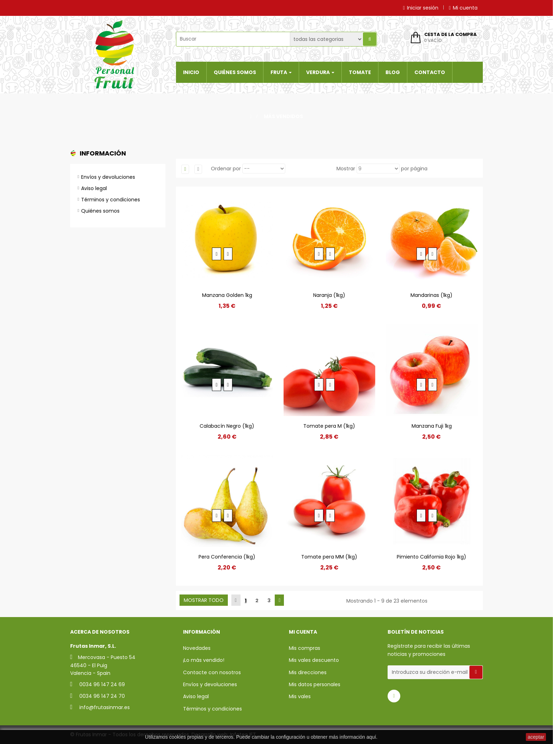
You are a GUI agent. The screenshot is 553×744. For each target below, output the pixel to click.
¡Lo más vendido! (203, 660)
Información (103, 153)
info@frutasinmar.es (104, 707)
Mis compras (304, 648)
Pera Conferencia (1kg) (227, 556)
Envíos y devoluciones (108, 177)
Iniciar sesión (420, 7)
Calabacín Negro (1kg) (227, 425)
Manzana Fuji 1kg (432, 425)
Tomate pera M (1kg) (329, 425)
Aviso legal (94, 188)
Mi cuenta (463, 7)
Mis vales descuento (314, 660)
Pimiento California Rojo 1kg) (431, 556)
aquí (371, 737)
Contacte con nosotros (212, 672)
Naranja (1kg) (329, 295)
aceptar (536, 737)
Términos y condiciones (110, 199)
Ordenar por (226, 168)
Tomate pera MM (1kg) (329, 556)
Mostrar (345, 168)
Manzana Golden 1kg (227, 295)
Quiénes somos (100, 210)
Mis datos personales (314, 684)
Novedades (197, 648)
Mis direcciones (308, 672)
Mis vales (300, 696)
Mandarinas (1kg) (431, 295)
